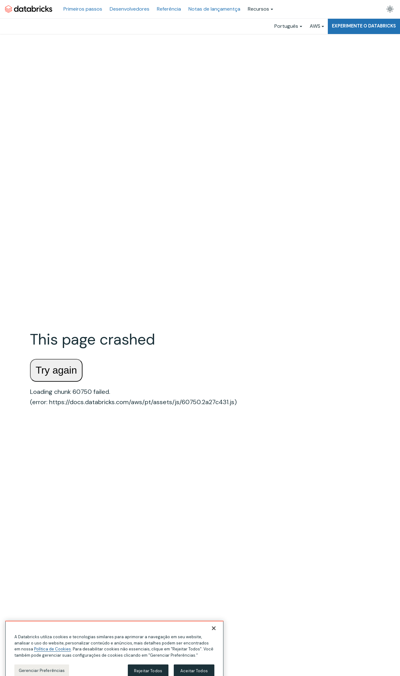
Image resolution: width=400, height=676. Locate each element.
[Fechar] (214, 632)
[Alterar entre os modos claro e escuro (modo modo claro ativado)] (390, 9)
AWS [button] (315, 26)
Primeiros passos (82, 9)
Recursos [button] (258, 9)
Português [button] (286, 26)
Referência (169, 9)
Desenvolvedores (129, 9)
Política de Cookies (52, 652)
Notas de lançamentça (214, 9)
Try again (56, 370)
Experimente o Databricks (364, 26)
